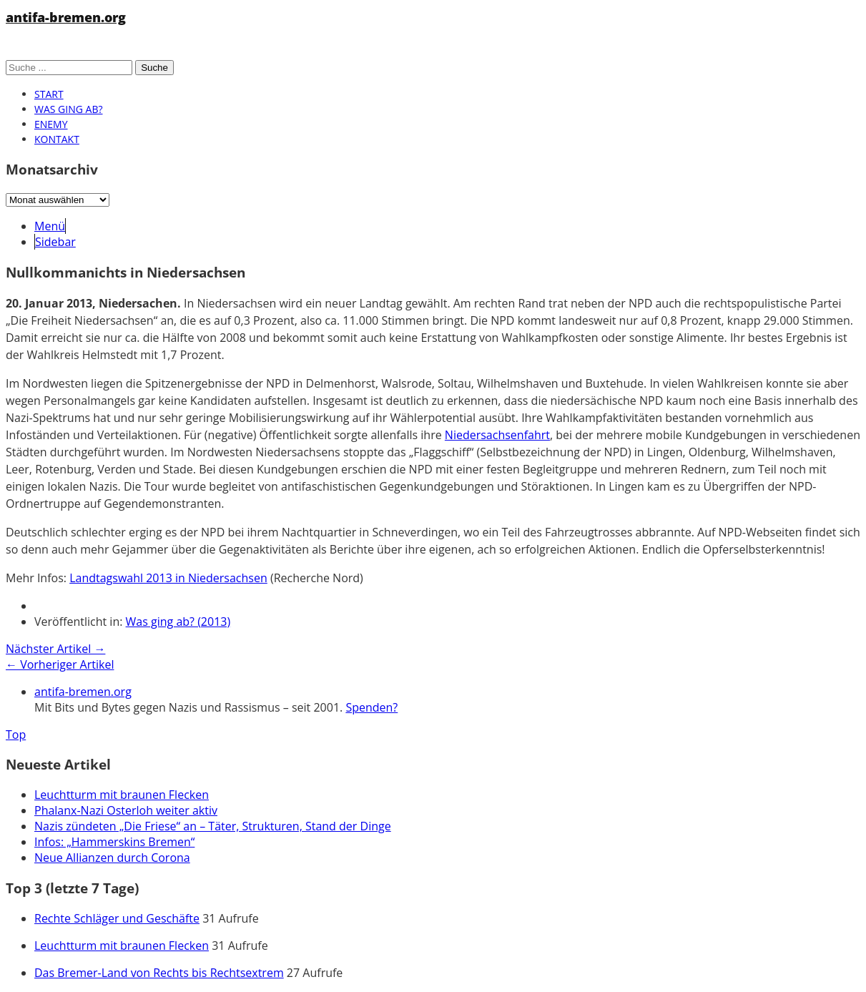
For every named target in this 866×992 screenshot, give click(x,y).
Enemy (51, 124)
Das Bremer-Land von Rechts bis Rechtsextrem (159, 973)
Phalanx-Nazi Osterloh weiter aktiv (125, 810)
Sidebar (55, 242)
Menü (49, 226)
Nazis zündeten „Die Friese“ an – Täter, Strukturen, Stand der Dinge (212, 826)
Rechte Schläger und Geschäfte (117, 918)
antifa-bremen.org (66, 17)
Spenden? (371, 707)
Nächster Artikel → (55, 649)
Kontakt (56, 139)
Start (49, 94)
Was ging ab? (68, 109)
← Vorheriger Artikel (60, 664)
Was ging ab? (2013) (178, 621)
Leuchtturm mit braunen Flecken (121, 794)
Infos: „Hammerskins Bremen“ (114, 842)
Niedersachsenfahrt (497, 435)
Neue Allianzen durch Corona (112, 857)
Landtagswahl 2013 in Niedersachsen (168, 578)
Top (16, 734)
